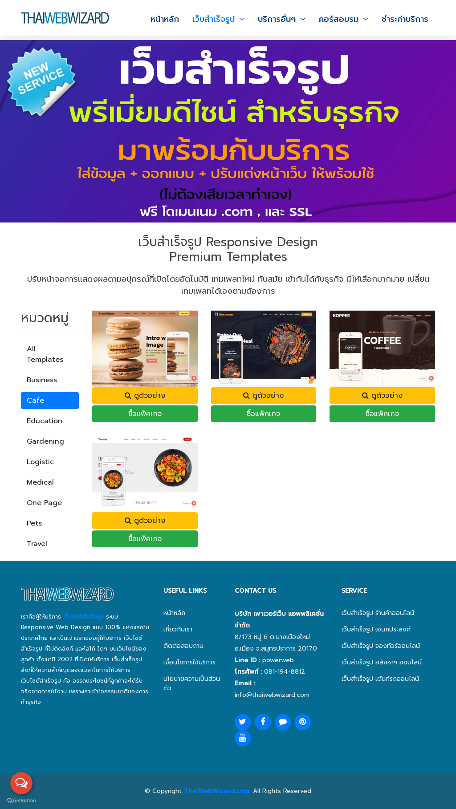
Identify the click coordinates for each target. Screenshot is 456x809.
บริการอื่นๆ (277, 19)
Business (42, 380)
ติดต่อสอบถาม (183, 646)
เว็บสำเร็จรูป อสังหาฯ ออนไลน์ (382, 662)
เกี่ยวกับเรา (177, 629)
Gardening (45, 441)
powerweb (278, 660)
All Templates (45, 354)
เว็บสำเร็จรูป (213, 19)
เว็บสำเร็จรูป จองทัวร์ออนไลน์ (381, 646)
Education (44, 421)
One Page (44, 503)
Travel (37, 543)
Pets (34, 523)
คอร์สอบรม (338, 19)
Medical (40, 482)
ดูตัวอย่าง (145, 395)
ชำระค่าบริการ (405, 19)
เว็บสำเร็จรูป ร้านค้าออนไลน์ (378, 613)
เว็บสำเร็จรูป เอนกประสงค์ (376, 629)
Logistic (40, 462)
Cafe (35, 400)
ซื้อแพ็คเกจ (145, 414)
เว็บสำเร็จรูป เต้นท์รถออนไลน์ (380, 679)
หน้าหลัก (165, 19)
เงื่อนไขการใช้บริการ (189, 662)
